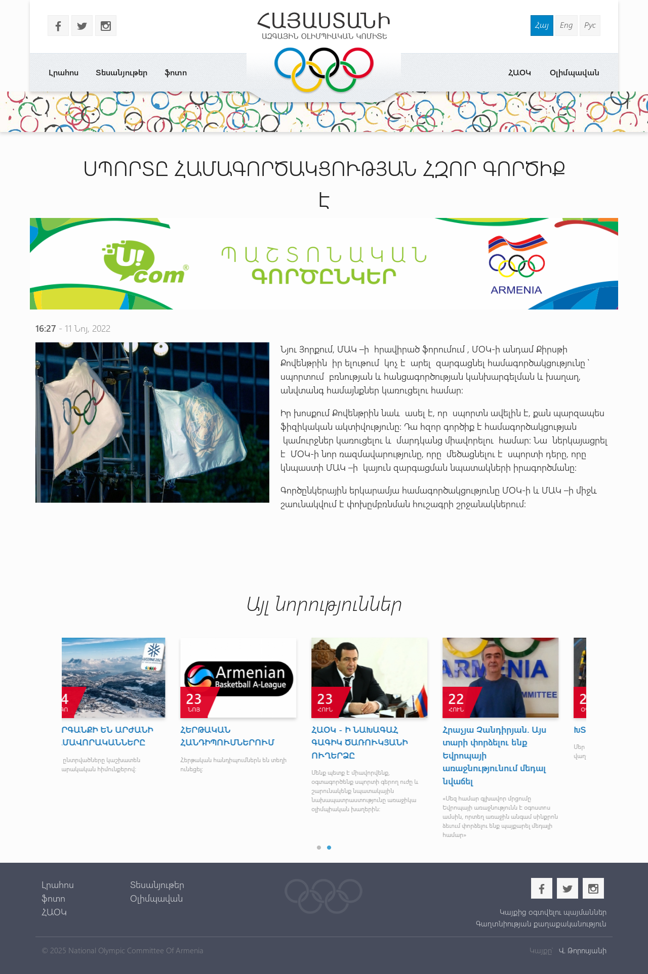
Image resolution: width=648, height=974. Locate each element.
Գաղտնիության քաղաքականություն (541, 923)
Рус (590, 24)
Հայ (542, 24)
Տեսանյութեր (121, 72)
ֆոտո (176, 72)
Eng (566, 24)
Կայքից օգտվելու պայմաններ (553, 912)
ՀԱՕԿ (519, 72)
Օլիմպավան (574, 72)
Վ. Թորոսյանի (581, 950)
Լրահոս (63, 72)
